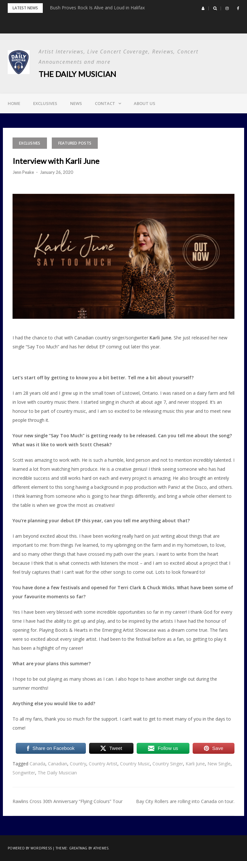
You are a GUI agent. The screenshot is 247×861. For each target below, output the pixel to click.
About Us (144, 103)
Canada (37, 764)
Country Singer (167, 764)
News (76, 103)
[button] (203, 8)
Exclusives (45, 103)
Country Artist (103, 764)
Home (14, 103)
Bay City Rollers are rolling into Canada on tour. (185, 801)
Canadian (57, 764)
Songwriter (24, 773)
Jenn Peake (23, 172)
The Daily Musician (77, 74)
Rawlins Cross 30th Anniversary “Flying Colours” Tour (68, 801)
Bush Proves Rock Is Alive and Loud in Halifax (97, 8)
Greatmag (78, 848)
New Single (219, 764)
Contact (105, 103)
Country (78, 764)
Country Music (135, 764)
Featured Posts (75, 143)
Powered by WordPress (30, 848)
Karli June (195, 764)
